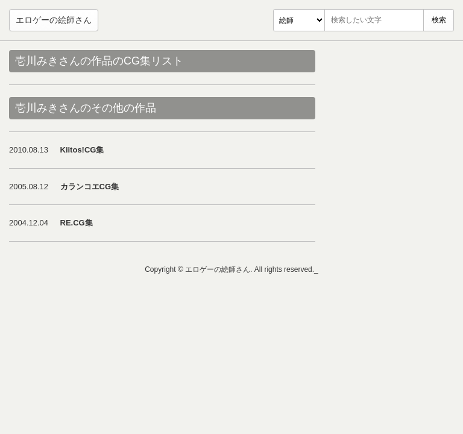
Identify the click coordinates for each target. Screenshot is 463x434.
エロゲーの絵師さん (54, 20)
